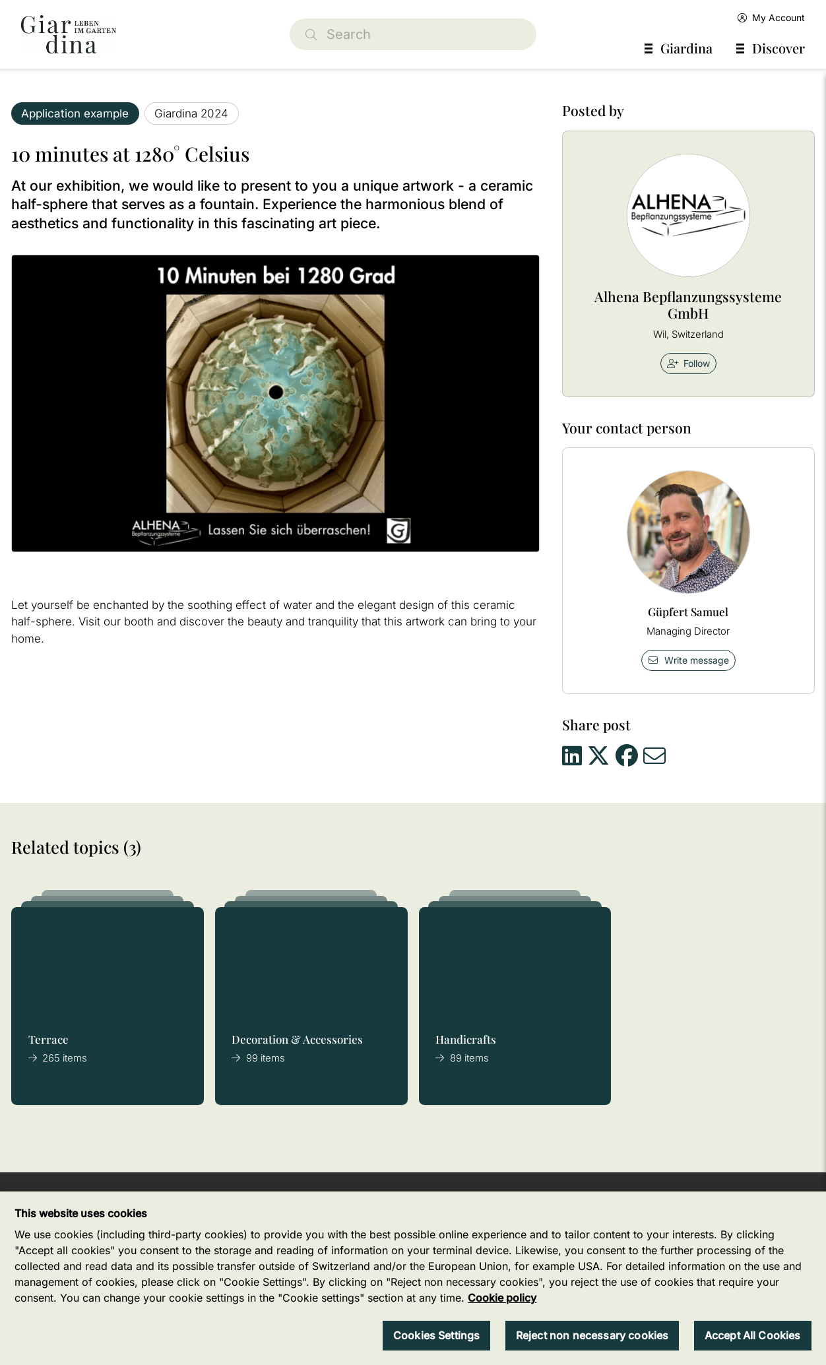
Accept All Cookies (753, 1335)
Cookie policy (502, 1297)
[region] (413, 1278)
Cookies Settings (436, 1335)
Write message (688, 660)
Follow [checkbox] (689, 363)
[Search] (413, 34)
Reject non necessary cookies (592, 1335)
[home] (68, 34)
